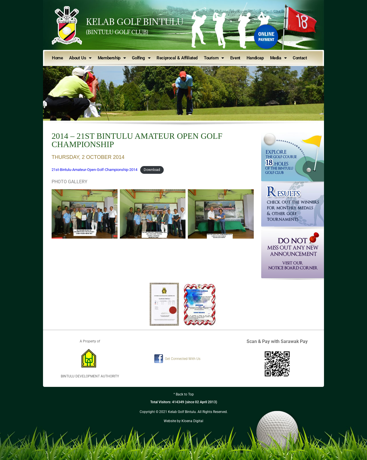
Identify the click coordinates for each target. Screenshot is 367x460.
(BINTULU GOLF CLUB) (117, 32)
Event (235, 58)
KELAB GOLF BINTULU (135, 21)
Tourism (214, 58)
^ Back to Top (183, 394)
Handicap (255, 58)
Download (152, 169)
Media (278, 58)
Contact (300, 58)
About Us (80, 58)
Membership (112, 58)
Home (57, 58)
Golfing (141, 58)
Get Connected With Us (182, 359)
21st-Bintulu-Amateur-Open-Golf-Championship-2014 (94, 169)
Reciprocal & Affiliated (177, 58)
